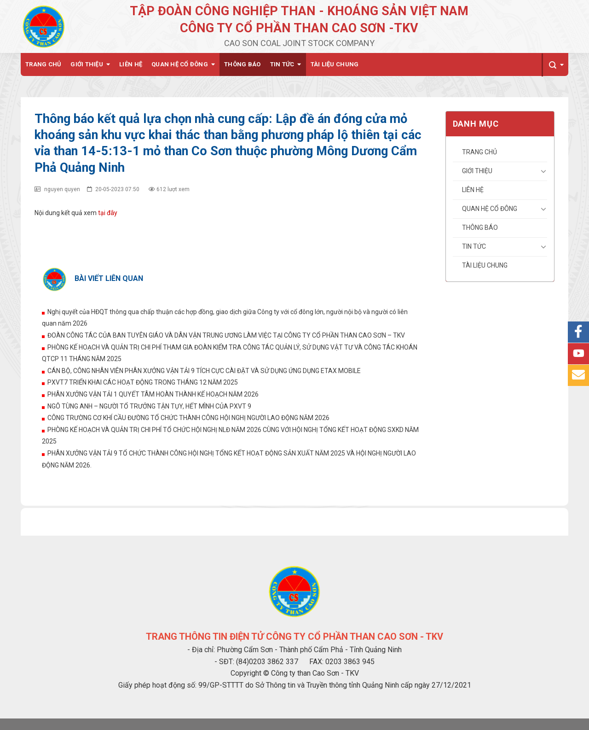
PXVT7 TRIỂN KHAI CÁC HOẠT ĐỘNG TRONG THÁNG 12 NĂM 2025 (142, 382)
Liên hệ (130, 64)
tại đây (107, 212)
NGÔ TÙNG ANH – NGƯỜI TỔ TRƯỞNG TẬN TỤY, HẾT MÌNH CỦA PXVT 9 (149, 406)
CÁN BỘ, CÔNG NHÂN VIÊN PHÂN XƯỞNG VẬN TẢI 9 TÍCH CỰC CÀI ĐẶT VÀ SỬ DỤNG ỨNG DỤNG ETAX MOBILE (204, 370)
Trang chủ (43, 64)
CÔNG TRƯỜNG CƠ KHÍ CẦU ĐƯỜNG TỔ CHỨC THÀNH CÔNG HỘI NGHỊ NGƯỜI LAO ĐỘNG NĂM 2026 (188, 417)
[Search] (555, 64)
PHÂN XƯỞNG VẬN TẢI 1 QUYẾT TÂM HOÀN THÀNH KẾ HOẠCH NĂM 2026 (153, 394)
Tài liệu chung (335, 64)
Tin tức (282, 64)
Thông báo (242, 64)
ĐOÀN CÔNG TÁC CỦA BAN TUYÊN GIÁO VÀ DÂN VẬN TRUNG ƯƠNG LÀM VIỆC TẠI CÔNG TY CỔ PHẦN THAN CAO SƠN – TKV (226, 335)
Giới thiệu (86, 64)
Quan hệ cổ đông (179, 64)
